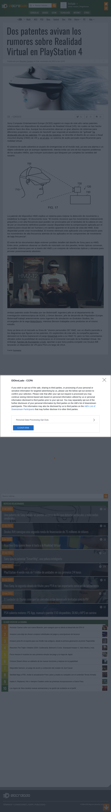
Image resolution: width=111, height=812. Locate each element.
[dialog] (55, 406)
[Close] (105, 381)
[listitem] (55, 419)
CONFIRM (23, 428)
